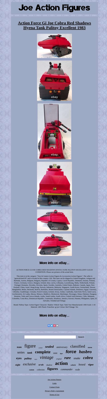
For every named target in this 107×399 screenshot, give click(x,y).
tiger (61, 353)
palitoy (28, 358)
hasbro (85, 351)
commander (67, 369)
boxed (82, 364)
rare (67, 358)
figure (30, 345)
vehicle (73, 365)
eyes (19, 358)
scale (77, 369)
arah (40, 365)
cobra (88, 357)
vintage (46, 357)
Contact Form (54, 387)
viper (91, 364)
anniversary (61, 347)
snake (77, 358)
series (21, 352)
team (19, 347)
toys (36, 359)
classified (77, 346)
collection (41, 370)
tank (29, 352)
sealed (49, 346)
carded (40, 348)
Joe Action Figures (54, 379)
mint (55, 353)
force (71, 351)
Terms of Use (54, 395)
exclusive (29, 364)
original (59, 359)
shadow (49, 365)
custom (31, 370)
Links (54, 383)
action (61, 363)
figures (52, 369)
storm (90, 347)
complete (42, 352)
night (17, 365)
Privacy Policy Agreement (54, 391)
